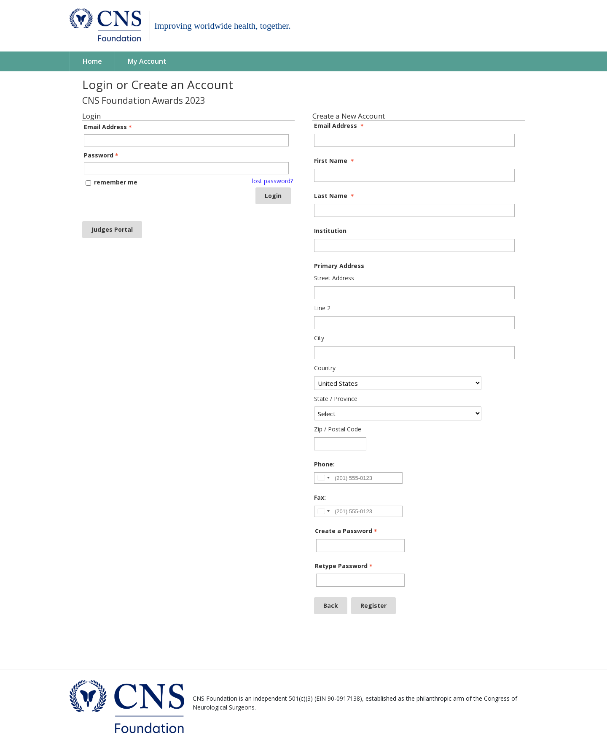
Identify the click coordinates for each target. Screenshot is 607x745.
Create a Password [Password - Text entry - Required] (347, 531)
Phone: (324, 464)
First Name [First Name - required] (335, 161)
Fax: (320, 497)
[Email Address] (414, 140)
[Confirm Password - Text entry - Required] (360, 580)
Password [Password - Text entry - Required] (102, 155)
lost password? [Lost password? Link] (272, 181)
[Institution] (414, 245)
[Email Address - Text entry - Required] (186, 140)
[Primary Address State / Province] (397, 413)
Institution (330, 231)
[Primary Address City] (414, 352)
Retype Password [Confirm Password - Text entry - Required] (344, 566)
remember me (115, 182)
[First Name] (414, 175)
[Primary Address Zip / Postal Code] (340, 443)
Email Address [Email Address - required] (339, 126)
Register (373, 605)
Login (273, 196)
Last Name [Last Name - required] (335, 196)
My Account (147, 61)
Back (330, 605)
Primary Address (339, 266)
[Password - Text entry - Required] (186, 168)
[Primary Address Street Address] (414, 292)
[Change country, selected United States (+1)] (323, 478)
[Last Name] (414, 210)
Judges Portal (112, 229)
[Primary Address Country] (397, 383)
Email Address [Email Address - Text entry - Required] (109, 127)
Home (92, 61)
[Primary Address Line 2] (414, 322)
